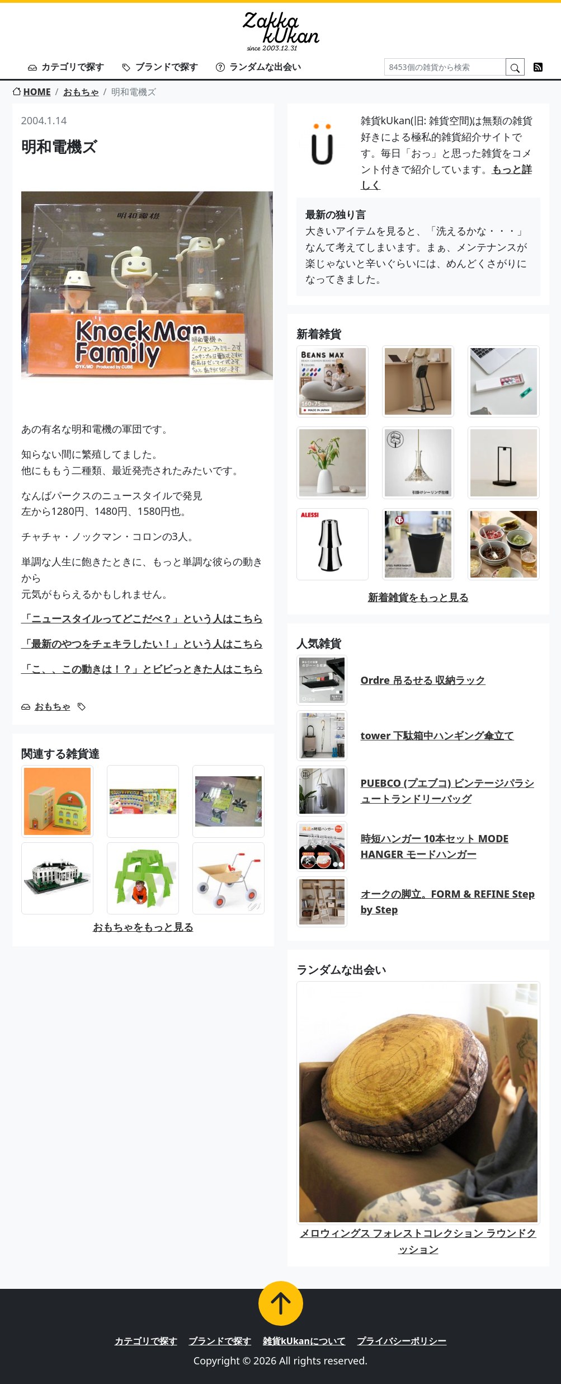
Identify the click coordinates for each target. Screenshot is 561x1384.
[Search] (445, 67)
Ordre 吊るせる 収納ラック (423, 680)
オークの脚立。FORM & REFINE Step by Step (448, 902)
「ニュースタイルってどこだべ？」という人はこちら (142, 618)
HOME (31, 92)
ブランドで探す (160, 66)
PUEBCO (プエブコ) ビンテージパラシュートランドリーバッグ (447, 791)
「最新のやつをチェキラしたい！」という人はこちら (142, 643)
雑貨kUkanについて (304, 1341)
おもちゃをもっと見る (143, 926)
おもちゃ (81, 92)
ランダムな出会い (258, 66)
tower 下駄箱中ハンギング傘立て (438, 735)
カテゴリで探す (66, 66)
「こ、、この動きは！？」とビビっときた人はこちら (142, 668)
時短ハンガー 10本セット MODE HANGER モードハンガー (435, 846)
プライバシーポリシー (401, 1341)
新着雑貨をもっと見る (418, 597)
